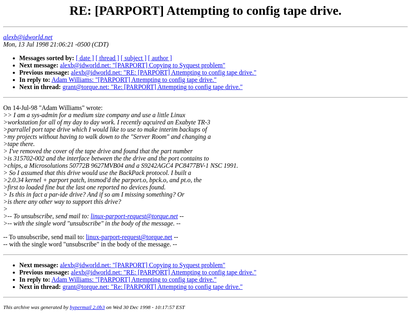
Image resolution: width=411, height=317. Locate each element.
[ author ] (160, 58)
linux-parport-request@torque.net (134, 216)
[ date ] (85, 58)
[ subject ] (133, 58)
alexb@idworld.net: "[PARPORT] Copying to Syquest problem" (142, 65)
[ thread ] (107, 58)
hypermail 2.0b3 (87, 307)
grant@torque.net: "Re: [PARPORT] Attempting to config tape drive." (153, 86)
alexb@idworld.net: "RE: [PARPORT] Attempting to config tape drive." (163, 72)
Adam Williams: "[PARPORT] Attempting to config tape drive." (133, 79)
